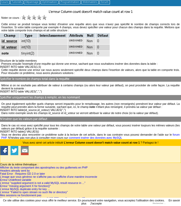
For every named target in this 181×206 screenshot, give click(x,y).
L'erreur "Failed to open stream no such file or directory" (34, 192)
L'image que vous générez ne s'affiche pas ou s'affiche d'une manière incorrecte (48, 176)
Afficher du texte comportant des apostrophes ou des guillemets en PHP (44, 167)
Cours (4, 2)
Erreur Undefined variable (15, 179)
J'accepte (96, 203)
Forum (104, 2)
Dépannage (31, 2)
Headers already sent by (15, 170)
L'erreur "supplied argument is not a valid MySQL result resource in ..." (42, 182)
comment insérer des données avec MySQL (95, 137)
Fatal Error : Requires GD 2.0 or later (22, 173)
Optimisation (49, 2)
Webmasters (90, 2)
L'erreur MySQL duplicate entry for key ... (25, 189)
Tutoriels (17, 2)
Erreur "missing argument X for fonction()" (25, 186)
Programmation (70, 2)
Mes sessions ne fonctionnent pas (20, 195)
